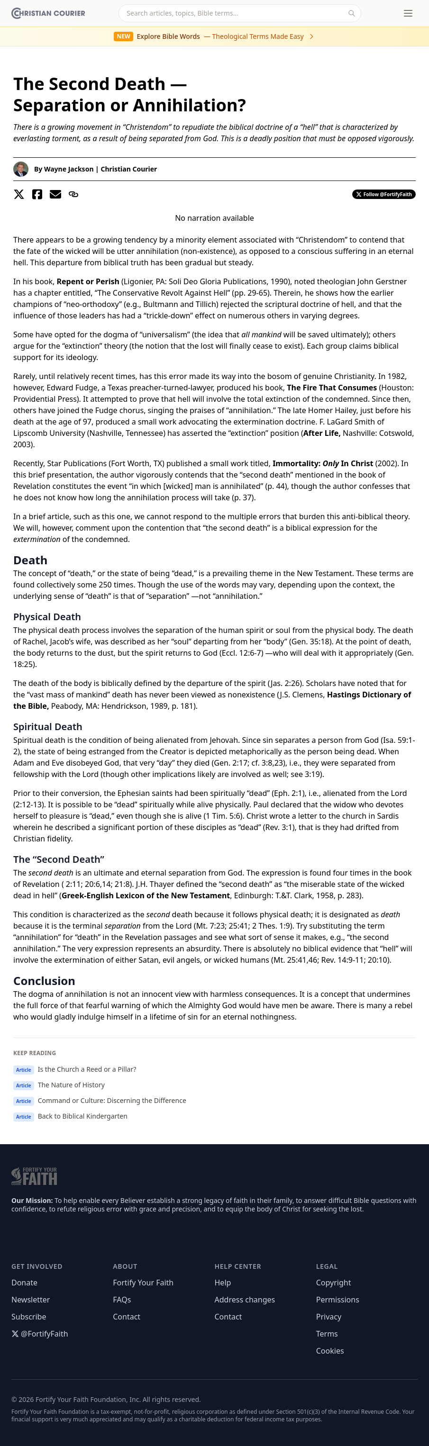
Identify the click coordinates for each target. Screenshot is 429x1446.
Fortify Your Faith (143, 1282)
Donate (24, 1282)
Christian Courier (128, 168)
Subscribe (28, 1316)
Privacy (328, 1316)
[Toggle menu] (408, 13)
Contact (126, 1316)
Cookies (330, 1351)
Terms (327, 1334)
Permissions (337, 1299)
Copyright (333, 1282)
